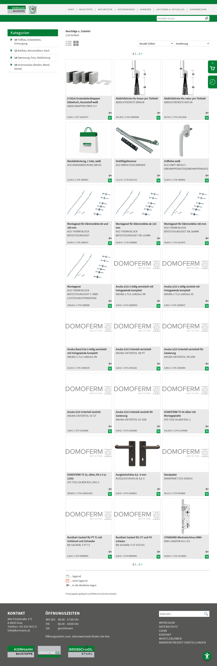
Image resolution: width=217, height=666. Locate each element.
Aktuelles (170, 9)
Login (163, 630)
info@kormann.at (19, 630)
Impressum (167, 622)
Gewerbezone (198, 9)
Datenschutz (168, 626)
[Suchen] (206, 614)
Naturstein (105, 9)
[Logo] (17, 10)
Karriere (145, 9)
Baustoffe (86, 9)
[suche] (183, 18)
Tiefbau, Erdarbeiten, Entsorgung (27, 41)
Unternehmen (126, 9)
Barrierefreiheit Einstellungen (182, 642)
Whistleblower (170, 638)
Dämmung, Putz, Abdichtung (32, 57)
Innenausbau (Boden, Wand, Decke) (32, 66)
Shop (71, 9)
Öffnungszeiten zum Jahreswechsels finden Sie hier (77, 636)
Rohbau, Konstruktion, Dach (32, 50)
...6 (138, 53)
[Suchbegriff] (184, 614)
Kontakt (165, 634)
